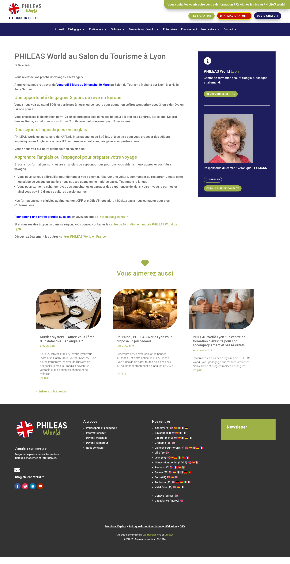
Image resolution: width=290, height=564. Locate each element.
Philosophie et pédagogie (101, 427)
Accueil (59, 29)
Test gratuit (201, 15)
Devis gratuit (267, 15)
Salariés (116, 29)
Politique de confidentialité (145, 526)
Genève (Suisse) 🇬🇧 (166, 495)
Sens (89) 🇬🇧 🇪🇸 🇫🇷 (166, 477)
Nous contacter (95, 447)
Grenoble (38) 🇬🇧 (165, 442)
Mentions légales (115, 526)
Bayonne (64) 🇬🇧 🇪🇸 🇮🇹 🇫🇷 (170, 432)
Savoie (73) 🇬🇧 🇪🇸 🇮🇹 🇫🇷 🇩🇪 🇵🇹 (173, 472)
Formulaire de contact (222, 188)
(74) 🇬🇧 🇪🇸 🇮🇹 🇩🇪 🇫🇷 (179, 447)
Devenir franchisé (96, 437)
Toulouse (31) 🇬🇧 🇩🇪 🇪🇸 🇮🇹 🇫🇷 (172, 482)
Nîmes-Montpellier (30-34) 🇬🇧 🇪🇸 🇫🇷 (176, 462)
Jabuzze (169, 534)
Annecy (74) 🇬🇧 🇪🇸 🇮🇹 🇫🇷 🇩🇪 (171, 427)
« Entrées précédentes (51, 391)
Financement (189, 29)
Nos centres (208, 29)
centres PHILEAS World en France (82, 236)
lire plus (44, 378)
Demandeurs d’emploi (142, 29)
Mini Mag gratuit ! (234, 15)
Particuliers (96, 29)
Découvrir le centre (220, 94)
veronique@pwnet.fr (114, 217)
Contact (228, 29)
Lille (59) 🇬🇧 (162, 452)
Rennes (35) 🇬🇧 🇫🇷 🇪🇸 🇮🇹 (170, 467)
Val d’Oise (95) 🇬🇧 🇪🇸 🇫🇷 (169, 487)
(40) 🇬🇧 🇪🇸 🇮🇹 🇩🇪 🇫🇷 (173, 437)
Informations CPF (96, 432)
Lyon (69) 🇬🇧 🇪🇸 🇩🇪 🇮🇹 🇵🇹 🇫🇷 (172, 457)
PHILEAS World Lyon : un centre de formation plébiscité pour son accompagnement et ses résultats (219, 341)
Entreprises (170, 29)
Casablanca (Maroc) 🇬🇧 (169, 500)
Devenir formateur (97, 442)
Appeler (214, 179)
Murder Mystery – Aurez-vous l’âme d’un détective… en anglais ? (67, 339)
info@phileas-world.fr (29, 477)
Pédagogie (74, 29)
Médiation (170, 526)
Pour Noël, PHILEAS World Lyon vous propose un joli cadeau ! (144, 339)
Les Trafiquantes (151, 534)
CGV (182, 526)
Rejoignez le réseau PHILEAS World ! (261, 4)
